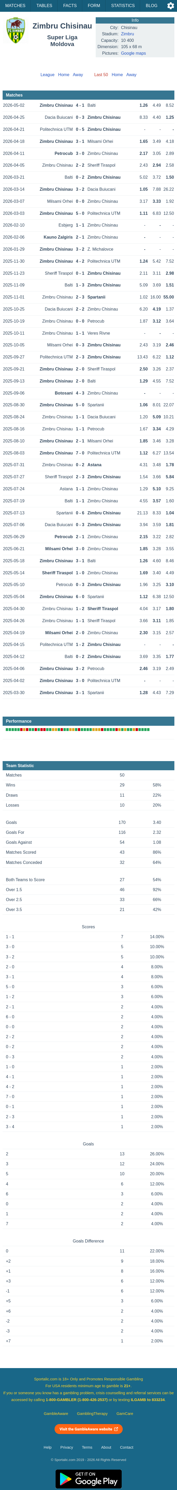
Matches (15, 5)
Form (94, 5)
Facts (70, 5)
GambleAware (56, 1414)
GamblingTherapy (92, 1414)
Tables (44, 5)
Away (78, 74)
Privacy (66, 1447)
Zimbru (127, 34)
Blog (151, 5)
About (106, 1447)
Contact (126, 1447)
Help (48, 1447)
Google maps (133, 53)
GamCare (124, 1414)
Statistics (123, 5)
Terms (87, 1447)
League (47, 74)
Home (63, 74)
